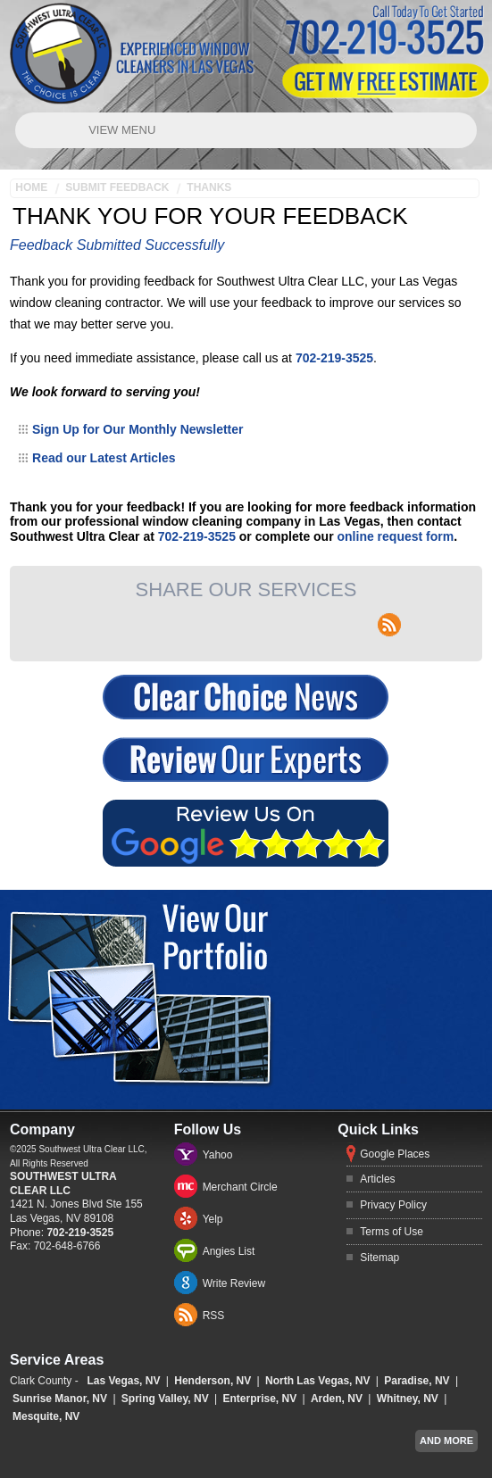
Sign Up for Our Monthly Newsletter (137, 429)
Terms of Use (391, 1231)
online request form (396, 536)
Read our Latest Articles (104, 458)
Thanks (209, 187)
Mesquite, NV (46, 1416)
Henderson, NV (212, 1380)
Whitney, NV (407, 1398)
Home (31, 187)
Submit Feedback (117, 187)
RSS (214, 1315)
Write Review (234, 1283)
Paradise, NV (416, 1380)
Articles (377, 1179)
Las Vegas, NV (123, 1380)
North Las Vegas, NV (317, 1380)
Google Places (394, 1154)
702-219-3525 (334, 358)
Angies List (229, 1251)
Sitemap (379, 1257)
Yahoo (218, 1155)
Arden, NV (337, 1398)
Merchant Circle (240, 1187)
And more (446, 1440)
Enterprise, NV (259, 1398)
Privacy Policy (393, 1205)
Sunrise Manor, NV (60, 1398)
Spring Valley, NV (165, 1398)
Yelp (213, 1219)
